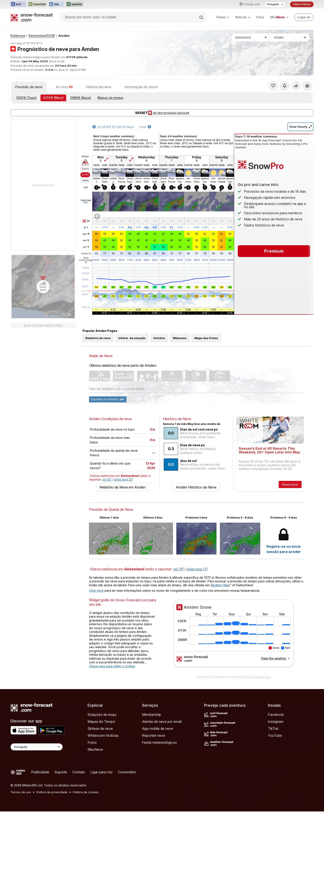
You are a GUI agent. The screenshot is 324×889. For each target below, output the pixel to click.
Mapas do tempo (110, 98)
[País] (251, 37)
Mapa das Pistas (206, 338)
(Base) (80, 98)
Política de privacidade (52, 792)
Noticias (242, 17)
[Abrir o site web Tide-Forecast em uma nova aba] (56, 4)
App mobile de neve (157, 728)
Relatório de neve (98, 338)
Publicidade (40, 772)
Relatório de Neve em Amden (123, 487)
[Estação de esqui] (290, 37)
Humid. (86, 254)
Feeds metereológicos (159, 742)
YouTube (275, 735)
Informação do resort (141, 87)
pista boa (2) (123, 479)
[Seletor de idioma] (275, 4)
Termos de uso (20, 792)
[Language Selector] (36, 746)
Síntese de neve (100, 728)
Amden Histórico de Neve (196, 487)
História (159, 338)
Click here (96, 590)
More (85, 202)
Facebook (276, 714)
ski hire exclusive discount (162, 113)
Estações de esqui (102, 714)
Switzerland (42, 35)
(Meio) (53, 98)
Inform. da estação (131, 338)
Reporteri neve (153, 735)
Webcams (180, 338)
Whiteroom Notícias (103, 735)
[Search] (202, 17)
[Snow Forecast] (31, 17)
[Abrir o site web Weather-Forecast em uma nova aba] (74, 4)
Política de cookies (86, 792)
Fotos (260, 17)
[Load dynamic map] (43, 286)
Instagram (276, 721)
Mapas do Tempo (101, 721)
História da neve (98, 87)
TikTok (273, 728)
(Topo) (26, 98)
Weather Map (220, 585)
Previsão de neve (28, 87)
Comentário (127, 772)
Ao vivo (64, 87)
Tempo (222, 17)
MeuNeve (95, 749)
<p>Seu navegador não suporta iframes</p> (233, 636)
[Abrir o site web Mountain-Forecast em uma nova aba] (37, 4)
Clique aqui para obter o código (112, 666)
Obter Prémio (301, 4)
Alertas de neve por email (162, 721)
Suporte (60, 772)
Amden (64, 35)
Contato (78, 772)
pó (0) (107, 479)
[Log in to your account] (304, 17)
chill (86, 247)
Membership (151, 714)
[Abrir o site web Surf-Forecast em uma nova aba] (18, 4)
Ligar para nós (101, 772)
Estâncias (17, 35)
